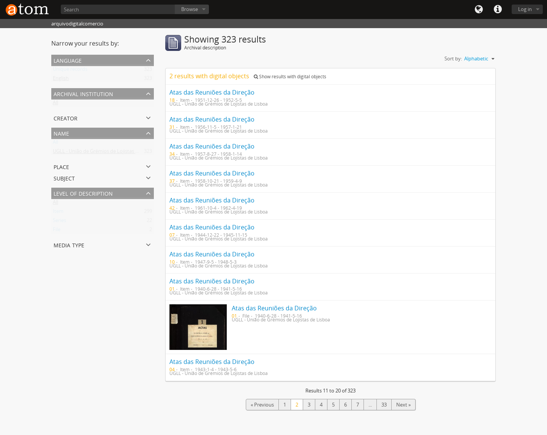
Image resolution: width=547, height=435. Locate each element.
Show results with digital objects (290, 76)
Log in (525, 9)
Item (58, 212)
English (61, 79)
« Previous (262, 404)
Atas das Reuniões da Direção (212, 92)
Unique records (70, 70)
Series (59, 221)
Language (478, 9)
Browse (189, 9)
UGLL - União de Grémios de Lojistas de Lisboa (105, 152)
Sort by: (453, 58)
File (56, 231)
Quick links (497, 9)
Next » (403, 404)
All (55, 104)
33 (384, 404)
